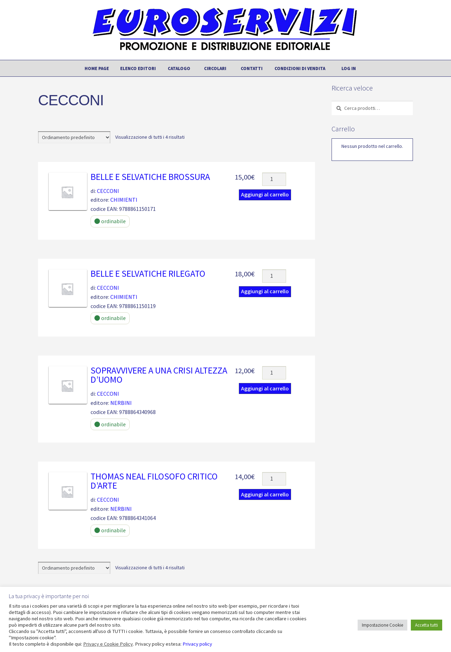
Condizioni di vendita (299, 68)
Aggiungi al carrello (265, 194)
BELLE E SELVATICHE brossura (150, 176)
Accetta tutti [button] (426, 625)
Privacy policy (197, 644)
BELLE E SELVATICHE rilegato (148, 273)
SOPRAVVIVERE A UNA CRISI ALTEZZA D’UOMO (159, 375)
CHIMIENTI (123, 199)
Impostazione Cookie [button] (382, 625)
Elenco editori (138, 68)
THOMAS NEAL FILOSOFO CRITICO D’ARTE (154, 481)
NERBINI (121, 402)
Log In (348, 68)
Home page (97, 68)
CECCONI (108, 190)
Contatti (251, 68)
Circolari (215, 68)
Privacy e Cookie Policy (108, 644)
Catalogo (179, 68)
